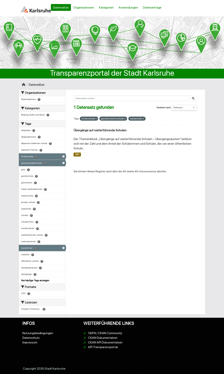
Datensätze (61, 7)
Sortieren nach (163, 107)
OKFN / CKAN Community (105, 333)
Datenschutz (31, 338)
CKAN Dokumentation (102, 338)
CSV (77, 154)
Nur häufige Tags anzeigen (35, 280)
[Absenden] (193, 98)
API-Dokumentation (145, 171)
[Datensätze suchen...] (132, 98)
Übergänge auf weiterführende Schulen (100, 130)
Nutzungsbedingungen (37, 333)
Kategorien (106, 7)
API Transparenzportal (103, 347)
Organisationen (83, 7)
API (124, 171)
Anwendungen (128, 7)
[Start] (23, 85)
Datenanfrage (152, 7)
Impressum (29, 342)
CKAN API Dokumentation (105, 342)
